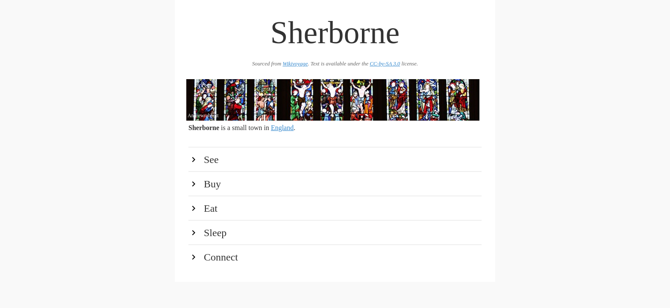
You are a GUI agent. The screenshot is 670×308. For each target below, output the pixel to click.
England (282, 127)
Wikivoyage (295, 64)
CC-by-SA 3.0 (385, 64)
